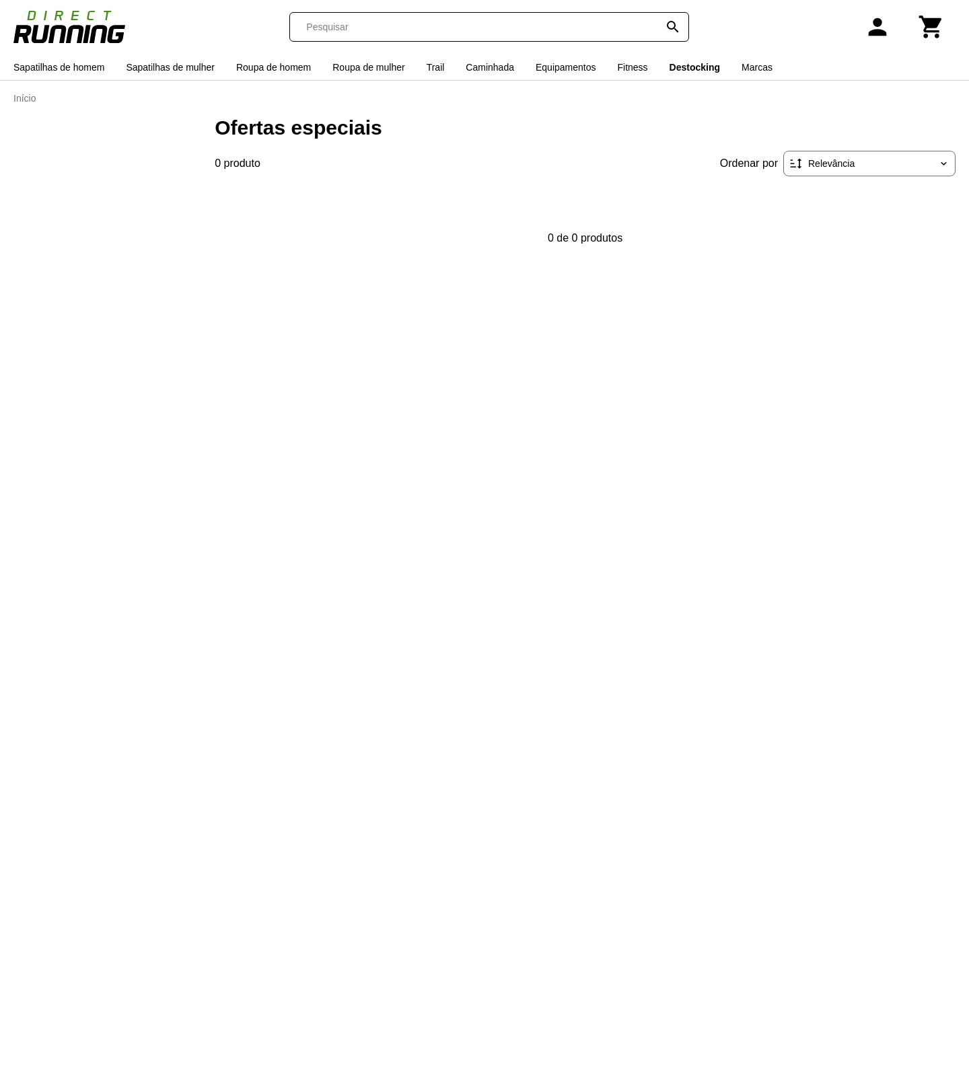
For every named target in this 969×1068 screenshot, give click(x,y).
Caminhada (490, 67)
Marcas (757, 67)
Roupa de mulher (368, 67)
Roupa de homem (273, 67)
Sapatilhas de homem (58, 67)
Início (24, 98)
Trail (436, 67)
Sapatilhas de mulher (170, 67)
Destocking (695, 67)
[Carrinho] (931, 26)
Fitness (632, 67)
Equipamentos (566, 67)
